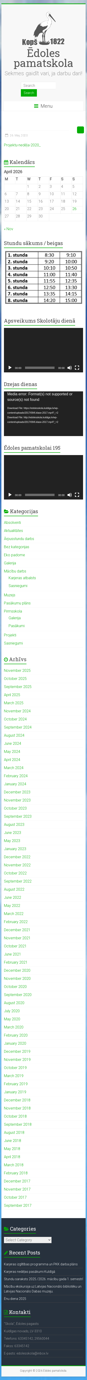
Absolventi (12, 522)
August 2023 (14, 824)
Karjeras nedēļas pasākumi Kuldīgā (29, 1271)
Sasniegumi (18, 586)
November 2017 (17, 1189)
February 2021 (16, 962)
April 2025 (12, 695)
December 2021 (17, 930)
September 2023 (18, 816)
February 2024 (16, 776)
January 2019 (15, 1092)
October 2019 (15, 1068)
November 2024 (17, 711)
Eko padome (14, 555)
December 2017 (17, 1181)
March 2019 (13, 1076)
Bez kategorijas (16, 547)
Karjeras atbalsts (22, 578)
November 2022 (17, 865)
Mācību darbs (15, 571)
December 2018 (17, 1100)
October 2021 (15, 946)
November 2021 (17, 938)
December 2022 (17, 857)
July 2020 (12, 1011)
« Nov (8, 229)
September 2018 (18, 1124)
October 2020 (15, 986)
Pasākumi (17, 626)
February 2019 (16, 1084)
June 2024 (12, 743)
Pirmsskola (13, 611)
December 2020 (17, 970)
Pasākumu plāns (17, 603)
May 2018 (12, 1149)
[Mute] (69, 367)
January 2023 (15, 849)
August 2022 (14, 889)
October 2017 (15, 1197)
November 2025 (17, 670)
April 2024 (12, 760)
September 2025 (18, 687)
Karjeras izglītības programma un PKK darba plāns (41, 1264)
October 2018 (15, 1116)
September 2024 (18, 727)
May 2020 (12, 1019)
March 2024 (13, 768)
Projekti (10, 635)
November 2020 (17, 978)
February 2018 (16, 1173)
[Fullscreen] (77, 367)
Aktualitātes (13, 530)
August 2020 (14, 1003)
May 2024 (12, 751)
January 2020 (15, 1043)
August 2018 (14, 1132)
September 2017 (18, 1205)
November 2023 (17, 800)
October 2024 (15, 719)
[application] (43, 350)
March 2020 (13, 1027)
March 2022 (13, 914)
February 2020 (16, 1035)
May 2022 (12, 905)
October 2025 (15, 678)
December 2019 (17, 1051)
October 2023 (15, 808)
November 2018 (17, 1108)
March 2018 (13, 1165)
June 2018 (12, 1140)
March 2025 (13, 703)
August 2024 (14, 735)
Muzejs (9, 595)
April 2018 (12, 1157)
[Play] (10, 367)
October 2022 (15, 873)
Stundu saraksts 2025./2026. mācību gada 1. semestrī (43, 1279)
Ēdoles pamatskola (43, 58)
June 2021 (12, 954)
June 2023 (12, 832)
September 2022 (18, 881)
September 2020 (18, 995)
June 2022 (12, 897)
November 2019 (17, 1059)
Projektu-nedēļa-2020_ (22, 145)
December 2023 (17, 792)
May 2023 (12, 841)
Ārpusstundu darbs (19, 539)
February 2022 (16, 922)
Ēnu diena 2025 (15, 1299)
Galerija (10, 563)
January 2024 (15, 784)
